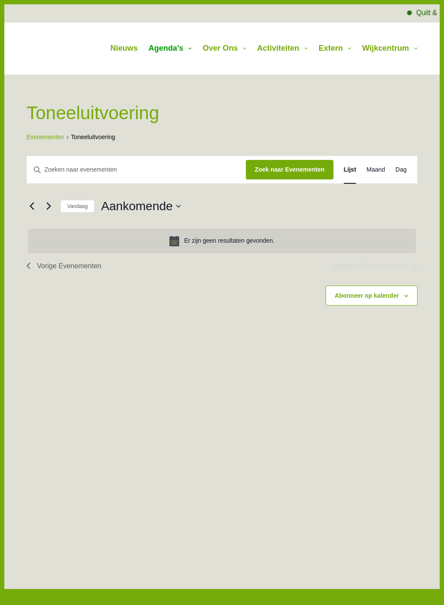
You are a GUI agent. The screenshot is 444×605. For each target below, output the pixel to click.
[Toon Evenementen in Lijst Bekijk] (350, 169)
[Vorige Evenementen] (31, 206)
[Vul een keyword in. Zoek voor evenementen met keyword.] (136, 169)
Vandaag (77, 206)
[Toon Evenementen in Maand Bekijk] (375, 169)
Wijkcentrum (389, 48)
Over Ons (226, 48)
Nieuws (123, 48)
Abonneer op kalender (367, 295)
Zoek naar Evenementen (289, 169)
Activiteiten (284, 48)
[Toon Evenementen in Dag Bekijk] (401, 169)
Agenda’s (172, 48)
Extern (337, 48)
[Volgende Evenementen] (48, 206)
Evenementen (45, 136)
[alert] (222, 241)
